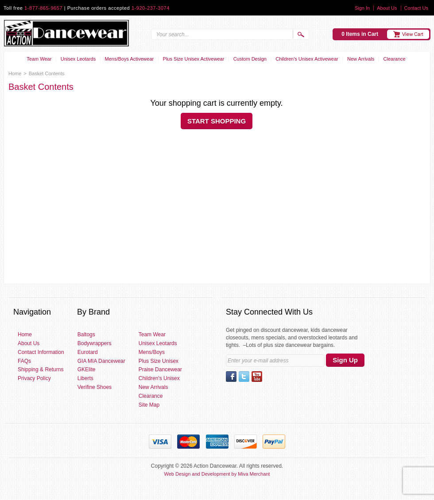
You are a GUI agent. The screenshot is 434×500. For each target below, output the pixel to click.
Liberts (85, 378)
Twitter (244, 376)
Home (14, 73)
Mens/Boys (152, 352)
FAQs (24, 361)
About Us (387, 8)
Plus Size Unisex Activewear (194, 59)
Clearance (395, 59)
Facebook (231, 376)
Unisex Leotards (78, 59)
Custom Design (250, 59)
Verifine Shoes (95, 387)
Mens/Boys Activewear (129, 59)
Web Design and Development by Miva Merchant (217, 474)
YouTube (257, 376)
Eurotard (88, 352)
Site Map (149, 405)
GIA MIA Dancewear (101, 361)
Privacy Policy (34, 378)
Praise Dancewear (160, 369)
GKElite (87, 369)
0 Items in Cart (359, 34)
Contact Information (41, 352)
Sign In (362, 8)
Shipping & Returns (40, 369)
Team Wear (39, 59)
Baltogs (86, 334)
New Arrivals (360, 59)
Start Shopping (216, 121)
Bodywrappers (95, 343)
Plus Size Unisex (158, 361)
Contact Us (416, 8)
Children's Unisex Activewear (306, 59)
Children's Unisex (159, 378)
